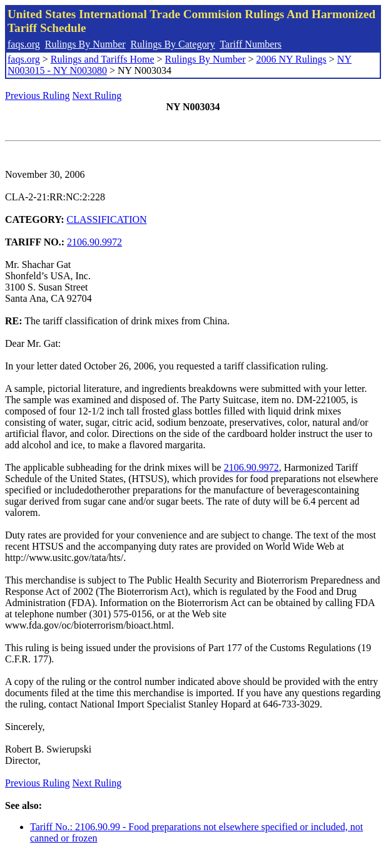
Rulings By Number (85, 44)
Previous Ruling (37, 95)
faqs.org (24, 44)
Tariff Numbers (251, 44)
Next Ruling (97, 95)
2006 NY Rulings (291, 59)
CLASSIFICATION (107, 219)
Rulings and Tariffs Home (103, 59)
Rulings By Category (173, 44)
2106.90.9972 (94, 242)
